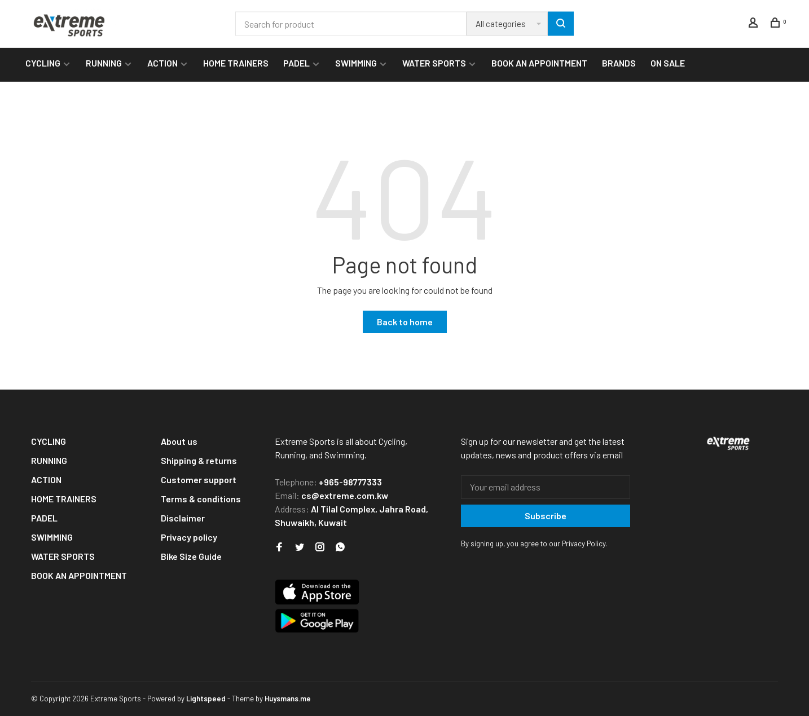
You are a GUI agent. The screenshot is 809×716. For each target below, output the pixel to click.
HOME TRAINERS (236, 63)
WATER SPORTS (434, 63)
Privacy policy (189, 537)
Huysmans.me (288, 698)
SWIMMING (356, 63)
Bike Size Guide (191, 556)
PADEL (296, 63)
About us (179, 441)
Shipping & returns (199, 460)
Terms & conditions (201, 498)
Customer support (198, 479)
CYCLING (42, 63)
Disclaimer (183, 517)
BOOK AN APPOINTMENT (539, 63)
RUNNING (104, 63)
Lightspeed (206, 698)
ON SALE (667, 63)
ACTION (162, 63)
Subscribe (545, 515)
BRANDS (619, 63)
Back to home (405, 321)
